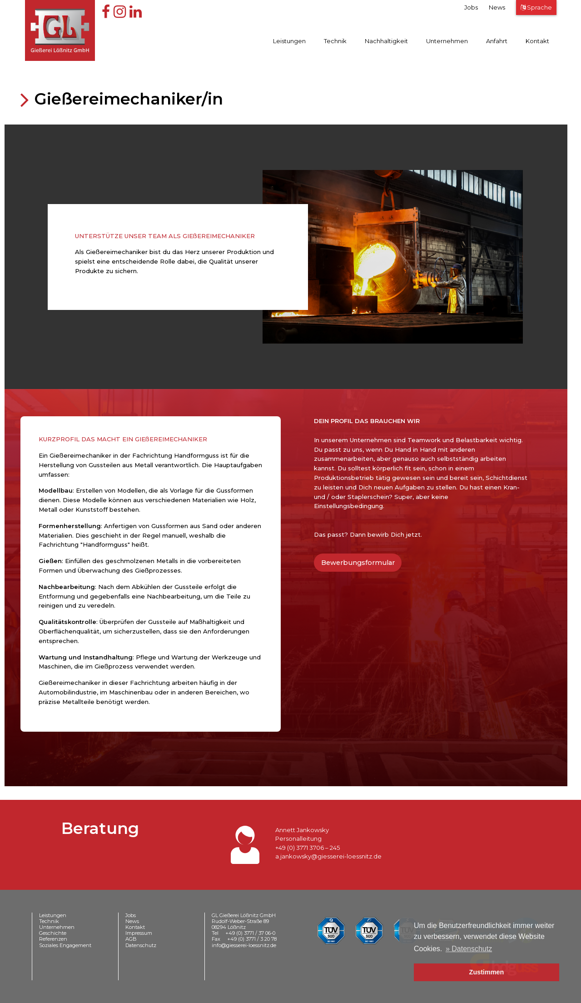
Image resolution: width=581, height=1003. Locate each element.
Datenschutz (140, 945)
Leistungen (289, 41)
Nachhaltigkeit (386, 41)
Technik (335, 41)
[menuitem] (287, 43)
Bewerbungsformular (358, 563)
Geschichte (52, 933)
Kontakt (537, 41)
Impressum (138, 933)
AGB (131, 939)
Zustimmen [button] (486, 972)
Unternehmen (447, 41)
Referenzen (53, 939)
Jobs (471, 7)
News (497, 7)
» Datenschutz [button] (469, 949)
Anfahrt (496, 41)
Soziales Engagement (65, 945)
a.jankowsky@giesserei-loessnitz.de (328, 856)
